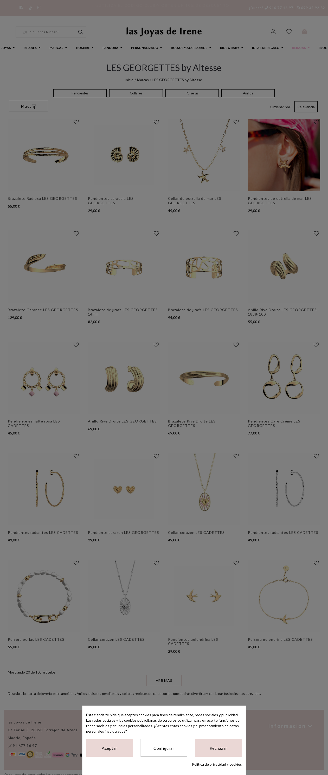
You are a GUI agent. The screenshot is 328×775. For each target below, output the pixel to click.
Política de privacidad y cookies (217, 764)
